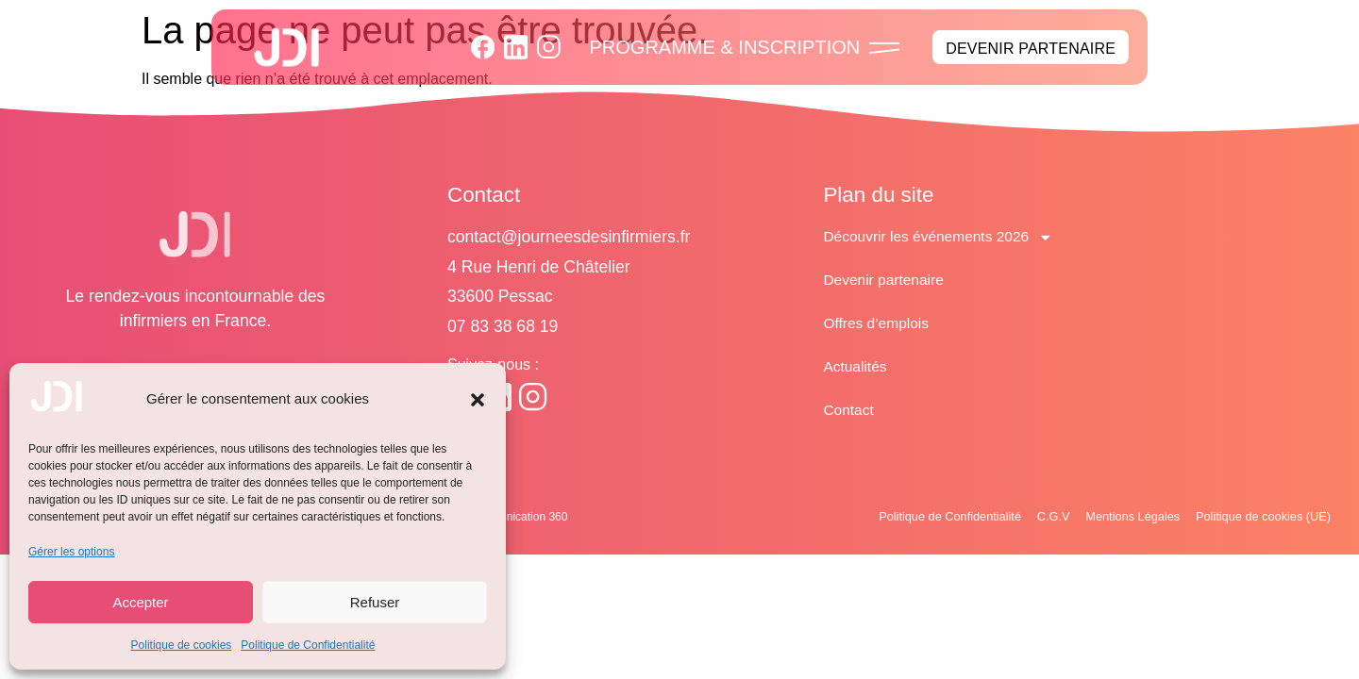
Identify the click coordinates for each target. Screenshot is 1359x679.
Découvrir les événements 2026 (941, 237)
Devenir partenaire (885, 280)
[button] (477, 399)
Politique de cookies (181, 645)
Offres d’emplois (877, 323)
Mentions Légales (1112, 516)
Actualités (855, 366)
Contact (849, 410)
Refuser (375, 602)
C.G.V (1023, 516)
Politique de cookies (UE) (1257, 516)
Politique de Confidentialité (308, 645)
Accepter (140, 602)
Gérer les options (71, 551)
